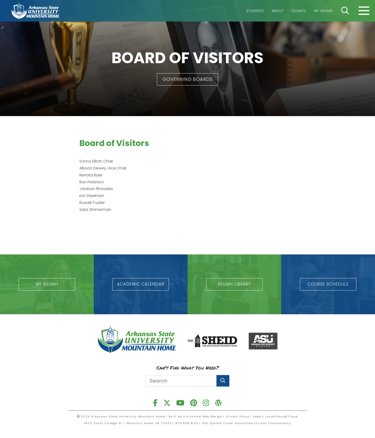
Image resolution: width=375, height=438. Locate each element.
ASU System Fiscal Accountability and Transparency (247, 423)
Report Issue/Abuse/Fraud (276, 416)
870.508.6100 (186, 423)
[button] (187, 79)
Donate (299, 10)
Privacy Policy (238, 416)
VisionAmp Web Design (202, 416)
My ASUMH (323, 10)
